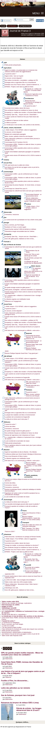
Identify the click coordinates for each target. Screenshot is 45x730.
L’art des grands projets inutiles (11, 627)
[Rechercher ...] (22, 19)
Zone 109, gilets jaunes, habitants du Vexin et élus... (20, 238)
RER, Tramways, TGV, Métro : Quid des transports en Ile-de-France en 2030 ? (22, 530)
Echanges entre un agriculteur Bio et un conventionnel (20, 82)
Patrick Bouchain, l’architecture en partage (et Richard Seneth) (32, 102)
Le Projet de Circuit (25, 26)
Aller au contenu (5, 1)
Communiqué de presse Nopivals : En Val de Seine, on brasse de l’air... (23, 185)
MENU (36, 13)
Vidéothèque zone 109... (12, 588)
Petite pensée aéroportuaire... (13, 65)
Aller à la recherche (17, 1)
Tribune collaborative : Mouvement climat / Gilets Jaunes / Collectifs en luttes (32, 199)
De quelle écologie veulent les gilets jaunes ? (18, 287)
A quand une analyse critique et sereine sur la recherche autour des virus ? (23, 480)
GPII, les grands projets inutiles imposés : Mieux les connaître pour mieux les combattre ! (22, 654)
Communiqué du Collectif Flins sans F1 (16, 188)
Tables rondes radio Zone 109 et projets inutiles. (18, 582)
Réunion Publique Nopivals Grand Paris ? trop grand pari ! (21, 353)
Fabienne (8, 677)
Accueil (3, 26)
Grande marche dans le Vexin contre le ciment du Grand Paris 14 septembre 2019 (23, 292)
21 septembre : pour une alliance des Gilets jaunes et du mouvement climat (33, 271)
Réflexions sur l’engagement (13, 301)
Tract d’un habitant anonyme (11, 609)
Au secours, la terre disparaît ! (13, 78)
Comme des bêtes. (10, 426)
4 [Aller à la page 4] (8, 648)
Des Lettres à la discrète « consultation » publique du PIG (21, 80)
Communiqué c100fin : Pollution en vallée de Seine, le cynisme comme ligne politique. (23, 145)
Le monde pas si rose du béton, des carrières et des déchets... (23, 125)
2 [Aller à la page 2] (3, 648)
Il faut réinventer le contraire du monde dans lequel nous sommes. (23, 629)
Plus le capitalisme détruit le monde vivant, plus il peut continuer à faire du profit (23, 446)
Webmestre (8, 659)
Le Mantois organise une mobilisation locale (17, 299)
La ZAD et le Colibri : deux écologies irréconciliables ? (20, 580)
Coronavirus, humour (11, 485)
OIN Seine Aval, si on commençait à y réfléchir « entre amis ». (22, 330)
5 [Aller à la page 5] (10, 648)
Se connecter (7, 20)
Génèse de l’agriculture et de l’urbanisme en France (33, 94)
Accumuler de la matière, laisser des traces (17, 108)
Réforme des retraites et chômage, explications (17, 603)
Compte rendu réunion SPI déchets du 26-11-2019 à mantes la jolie (23, 156)
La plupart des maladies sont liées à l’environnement (20, 415)
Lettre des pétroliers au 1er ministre (15, 688)
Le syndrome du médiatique (10, 622)
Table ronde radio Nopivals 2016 (12, 635)
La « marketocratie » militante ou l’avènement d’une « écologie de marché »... (23, 296)
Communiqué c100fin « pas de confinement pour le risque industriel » (21, 174)
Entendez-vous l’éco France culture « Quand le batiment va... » (23, 84)
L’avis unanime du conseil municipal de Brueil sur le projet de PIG (22, 327)
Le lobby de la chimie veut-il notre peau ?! (17, 419)
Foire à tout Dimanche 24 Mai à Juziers (16, 456)
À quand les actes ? (10, 74)
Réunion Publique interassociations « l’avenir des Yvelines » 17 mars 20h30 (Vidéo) (33, 465)
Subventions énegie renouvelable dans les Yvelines (19, 231)
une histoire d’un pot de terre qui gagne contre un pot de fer (21, 634)
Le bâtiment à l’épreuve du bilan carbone (16, 120)
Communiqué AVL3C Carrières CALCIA (16, 142)
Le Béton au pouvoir (10, 122)
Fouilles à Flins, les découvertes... (15, 681)
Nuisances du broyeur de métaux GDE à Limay (20, 703)
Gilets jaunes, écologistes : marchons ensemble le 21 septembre (23, 289)
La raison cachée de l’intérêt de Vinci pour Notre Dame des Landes (22, 117)
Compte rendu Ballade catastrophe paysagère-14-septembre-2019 (22, 152)
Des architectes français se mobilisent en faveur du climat (21, 110)
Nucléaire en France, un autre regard (15, 227)
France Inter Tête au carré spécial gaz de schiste (31, 255)
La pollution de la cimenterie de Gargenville (17, 377)
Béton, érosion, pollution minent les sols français (19, 136)
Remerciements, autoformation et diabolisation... (17, 632)
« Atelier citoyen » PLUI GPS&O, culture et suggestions (21, 130)
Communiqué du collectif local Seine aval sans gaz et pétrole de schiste (23, 191)
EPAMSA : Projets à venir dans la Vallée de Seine (19, 87)
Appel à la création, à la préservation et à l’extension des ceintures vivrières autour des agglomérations (21, 70)
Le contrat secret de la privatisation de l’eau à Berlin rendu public (23, 219)
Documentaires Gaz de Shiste (32, 251)
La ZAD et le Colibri (8, 626)
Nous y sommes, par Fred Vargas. (14, 225)
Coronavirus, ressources (12, 214)
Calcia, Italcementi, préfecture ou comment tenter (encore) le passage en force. (22, 139)
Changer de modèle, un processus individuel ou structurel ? (22, 545)
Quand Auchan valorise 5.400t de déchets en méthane (20, 229)
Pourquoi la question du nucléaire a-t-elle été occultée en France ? (21, 507)
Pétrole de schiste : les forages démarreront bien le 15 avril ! (28, 709)
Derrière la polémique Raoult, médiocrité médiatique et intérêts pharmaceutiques (23, 490)
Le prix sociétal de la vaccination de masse (17, 441)
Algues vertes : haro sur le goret (14, 76)
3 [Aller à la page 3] (6, 648)
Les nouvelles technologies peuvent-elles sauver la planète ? (22, 504)
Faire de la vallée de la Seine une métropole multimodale (32, 525)
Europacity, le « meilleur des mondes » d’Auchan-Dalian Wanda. (32, 90)
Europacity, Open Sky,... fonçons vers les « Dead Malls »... (21, 114)
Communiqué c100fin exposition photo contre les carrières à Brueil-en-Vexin (22, 148)
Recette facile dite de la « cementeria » (32, 386)
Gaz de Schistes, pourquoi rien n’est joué (33, 258)
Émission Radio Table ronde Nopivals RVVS (34, 345)
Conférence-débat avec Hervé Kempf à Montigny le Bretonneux (23, 454)
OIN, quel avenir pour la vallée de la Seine (17, 165)
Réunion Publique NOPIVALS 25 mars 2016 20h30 (23, 349)
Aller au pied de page (30, 1)
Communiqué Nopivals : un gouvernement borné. (33, 195)
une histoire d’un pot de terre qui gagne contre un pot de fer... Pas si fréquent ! (22, 168)
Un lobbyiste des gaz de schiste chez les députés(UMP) (33, 262)
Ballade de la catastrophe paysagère (15, 134)
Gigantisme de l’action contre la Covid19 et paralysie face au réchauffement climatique (22, 493)
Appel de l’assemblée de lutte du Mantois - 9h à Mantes (32, 276)
